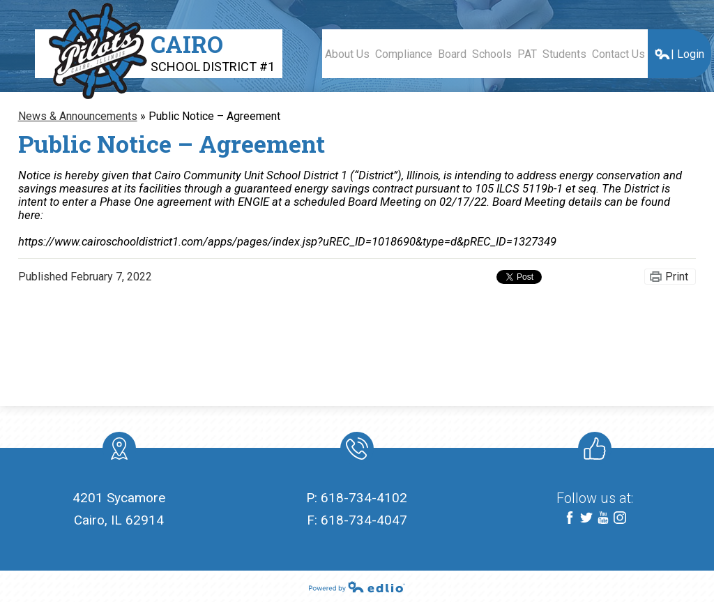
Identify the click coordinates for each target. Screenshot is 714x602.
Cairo (213, 51)
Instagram (620, 518)
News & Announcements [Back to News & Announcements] (77, 116)
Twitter (586, 518)
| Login (679, 54)
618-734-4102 (364, 498)
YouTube (603, 518)
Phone (356, 451)
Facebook (569, 518)
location (119, 451)
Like (592, 451)
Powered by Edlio (357, 587)
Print (676, 276)
